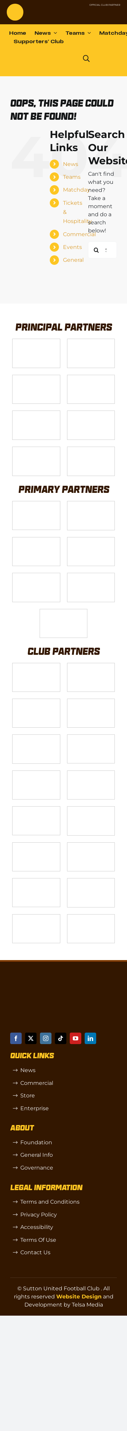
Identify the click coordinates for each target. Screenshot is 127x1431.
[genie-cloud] (36, 809)
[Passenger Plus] (91, 737)
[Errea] (91, 917)
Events (72, 247)
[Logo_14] (36, 377)
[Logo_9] (36, 540)
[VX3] (91, 341)
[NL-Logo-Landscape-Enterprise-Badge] (66, 12)
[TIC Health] (91, 881)
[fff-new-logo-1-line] (91, 413)
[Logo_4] (91, 377)
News (70, 164)
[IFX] (63, 612)
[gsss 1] (36, 413)
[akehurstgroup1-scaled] (36, 701)
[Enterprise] (36, 449)
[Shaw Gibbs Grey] (91, 575)
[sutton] (15, 6)
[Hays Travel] (36, 773)
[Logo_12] (91, 504)
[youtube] (75, 1038)
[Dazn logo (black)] (62, 58)
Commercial (79, 234)
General (73, 260)
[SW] (91, 845)
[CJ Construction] (91, 666)
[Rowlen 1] (36, 737)
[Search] (96, 250)
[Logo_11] (91, 540)
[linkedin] (90, 1038)
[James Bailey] (36, 504)
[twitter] (31, 1038)
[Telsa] (36, 341)
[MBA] (36, 575)
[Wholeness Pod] (91, 701)
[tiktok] (60, 1038)
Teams (72, 177)
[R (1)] (36, 845)
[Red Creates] (91, 773)
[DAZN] (91, 449)
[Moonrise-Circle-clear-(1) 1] (91, 809)
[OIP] (36, 881)
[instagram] (45, 1038)
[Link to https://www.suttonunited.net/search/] (86, 58)
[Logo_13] (36, 666)
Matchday (76, 190)
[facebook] (16, 1038)
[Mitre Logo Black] (36, 917)
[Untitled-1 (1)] (99, 12)
